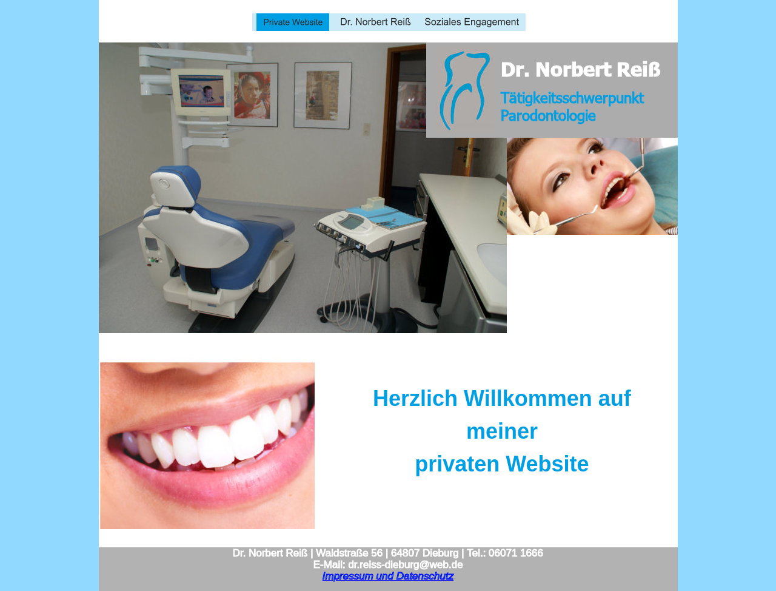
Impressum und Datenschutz (388, 576)
